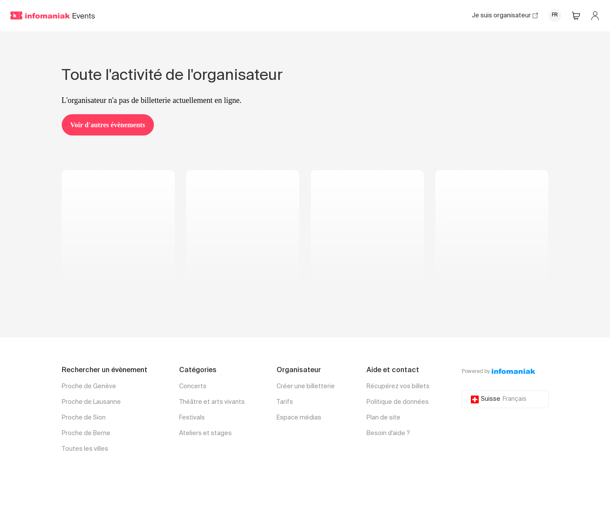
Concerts (193, 386)
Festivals (192, 418)
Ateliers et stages (205, 433)
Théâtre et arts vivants (212, 402)
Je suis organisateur (505, 16)
